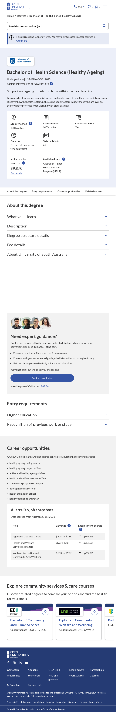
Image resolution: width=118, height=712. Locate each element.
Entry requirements (42, 191)
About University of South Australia (57, 254)
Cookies (50, 702)
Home (10, 15)
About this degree (17, 191)
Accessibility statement (19, 702)
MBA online (13, 685)
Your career (34, 675)
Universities (13, 675)
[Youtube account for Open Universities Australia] (26, 663)
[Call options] (80, 7)
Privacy (83, 702)
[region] (58, 541)
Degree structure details (57, 235)
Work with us (76, 675)
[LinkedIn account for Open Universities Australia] (20, 663)
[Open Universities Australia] (18, 9)
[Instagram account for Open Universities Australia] (14, 663)
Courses (94, 675)
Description (57, 225)
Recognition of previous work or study (57, 424)
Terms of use (95, 702)
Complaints (38, 702)
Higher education (57, 414)
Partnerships (97, 669)
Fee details (16, 173)
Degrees (21, 15)
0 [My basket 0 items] (97, 7)
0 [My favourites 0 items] (90, 7)
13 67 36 (44, 386)
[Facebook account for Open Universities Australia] (8, 663)
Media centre (76, 669)
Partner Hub (34, 685)
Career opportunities (68, 191)
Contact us (13, 669)
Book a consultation (42, 377)
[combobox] (58, 26)
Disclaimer (73, 702)
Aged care (21, 40)
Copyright (61, 702)
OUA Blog (54, 669)
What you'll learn (57, 216)
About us (32, 669)
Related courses (94, 191)
